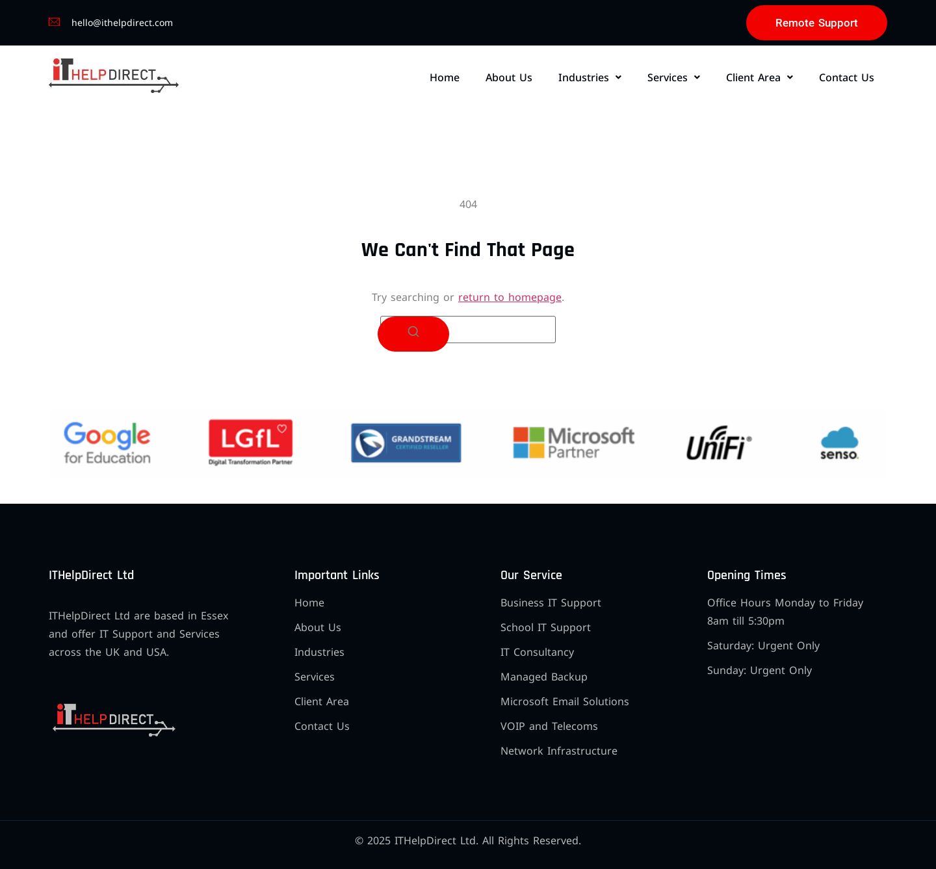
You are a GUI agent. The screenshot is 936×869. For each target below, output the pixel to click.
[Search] (413, 334)
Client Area (759, 77)
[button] (589, 77)
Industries (589, 77)
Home (445, 77)
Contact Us (846, 77)
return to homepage (510, 297)
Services (673, 77)
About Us (509, 77)
